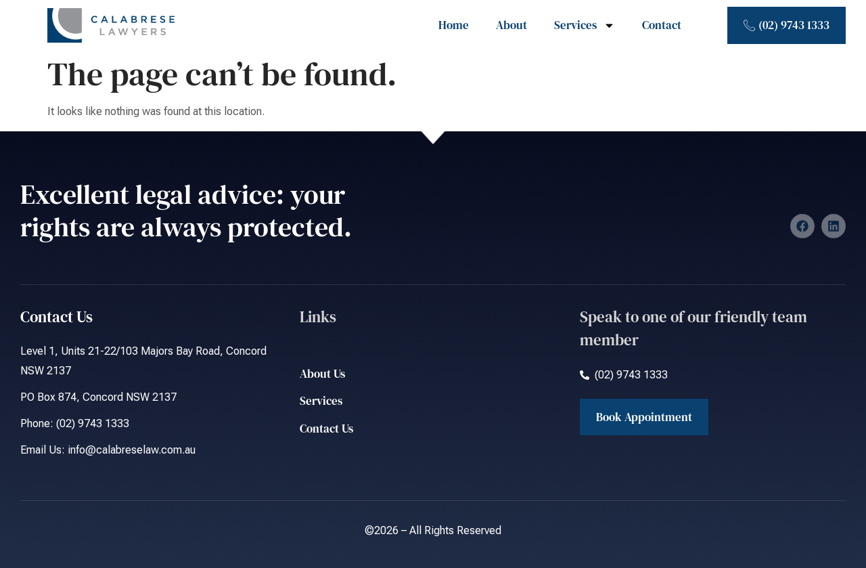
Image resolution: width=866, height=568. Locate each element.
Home (453, 25)
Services (584, 25)
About (511, 25)
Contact (661, 25)
